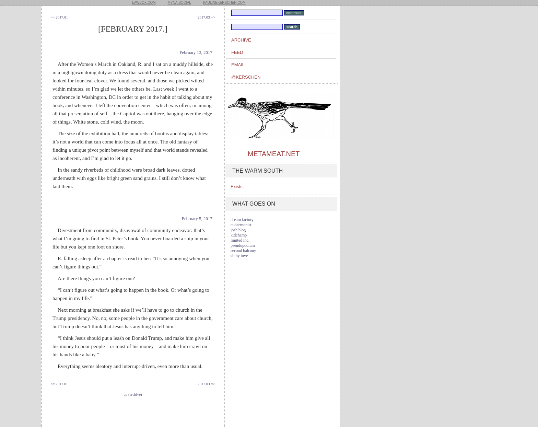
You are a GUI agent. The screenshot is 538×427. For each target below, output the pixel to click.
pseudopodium (243, 245)
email (238, 64)
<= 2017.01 (59, 17)
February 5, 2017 (197, 218)
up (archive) (133, 394)
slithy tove (239, 255)
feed (237, 52)
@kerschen (245, 77)
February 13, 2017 (195, 52)
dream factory (242, 219)
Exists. (237, 186)
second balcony (243, 250)
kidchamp (239, 235)
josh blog (238, 230)
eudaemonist (241, 224)
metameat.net (274, 154)
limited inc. (240, 240)
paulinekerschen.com (224, 2)
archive (241, 40)
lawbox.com (144, 2)
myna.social (179, 2)
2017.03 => (206, 17)
